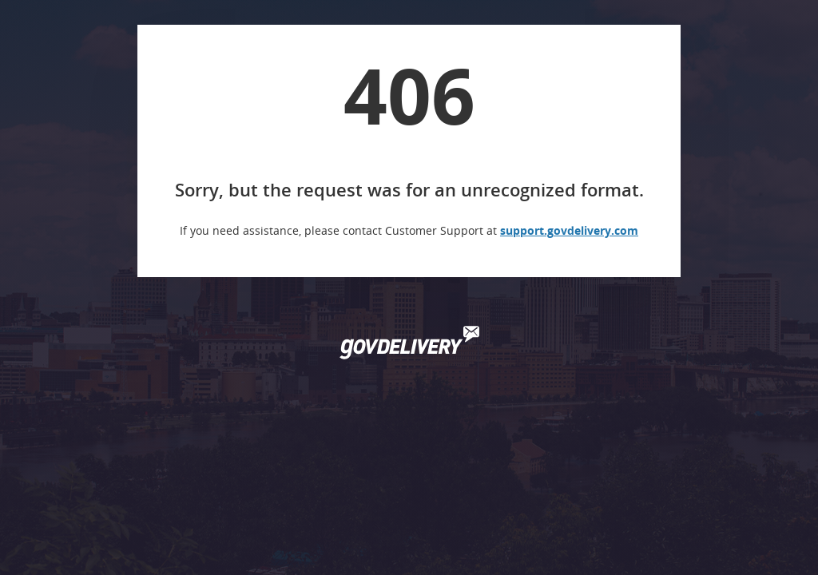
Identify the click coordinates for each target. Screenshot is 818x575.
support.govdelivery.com (569, 230)
